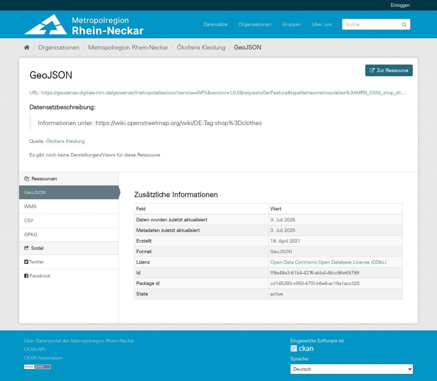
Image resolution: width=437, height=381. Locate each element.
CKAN (301, 348)
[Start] (27, 47)
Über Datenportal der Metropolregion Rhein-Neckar (79, 341)
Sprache (299, 359)
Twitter (34, 262)
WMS (30, 206)
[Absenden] (404, 24)
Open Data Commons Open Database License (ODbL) (328, 262)
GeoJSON (247, 47)
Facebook (37, 276)
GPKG (30, 234)
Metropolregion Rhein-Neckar (128, 47)
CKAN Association (43, 358)
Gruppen (291, 24)
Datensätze (215, 24)
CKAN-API (34, 349)
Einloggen (400, 5)
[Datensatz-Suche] (376, 24)
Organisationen (255, 24)
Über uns (322, 24)
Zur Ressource (389, 70)
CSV (28, 220)
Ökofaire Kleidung (201, 47)
